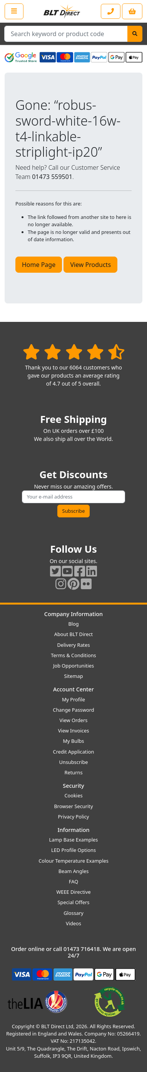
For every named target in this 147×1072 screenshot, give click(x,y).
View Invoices (73, 730)
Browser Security (73, 806)
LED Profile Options (73, 850)
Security (73, 785)
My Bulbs (73, 740)
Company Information (73, 614)
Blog (73, 623)
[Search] (134, 34)
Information (73, 829)
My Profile (73, 699)
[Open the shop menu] (14, 11)
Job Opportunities (73, 665)
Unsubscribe (73, 762)
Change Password (73, 709)
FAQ (73, 881)
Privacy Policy (73, 816)
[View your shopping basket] (132, 11)
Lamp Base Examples (73, 839)
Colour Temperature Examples (73, 860)
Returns (73, 772)
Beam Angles (73, 871)
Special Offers (74, 902)
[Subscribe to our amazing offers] (73, 496)
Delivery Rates (73, 644)
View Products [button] (90, 264)
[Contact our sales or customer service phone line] (110, 11)
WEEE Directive (73, 891)
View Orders (74, 720)
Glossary (73, 913)
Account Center (73, 689)
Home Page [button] (38, 264)
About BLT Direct (73, 634)
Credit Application (73, 751)
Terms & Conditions (73, 655)
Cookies (73, 795)
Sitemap (73, 676)
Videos (73, 923)
